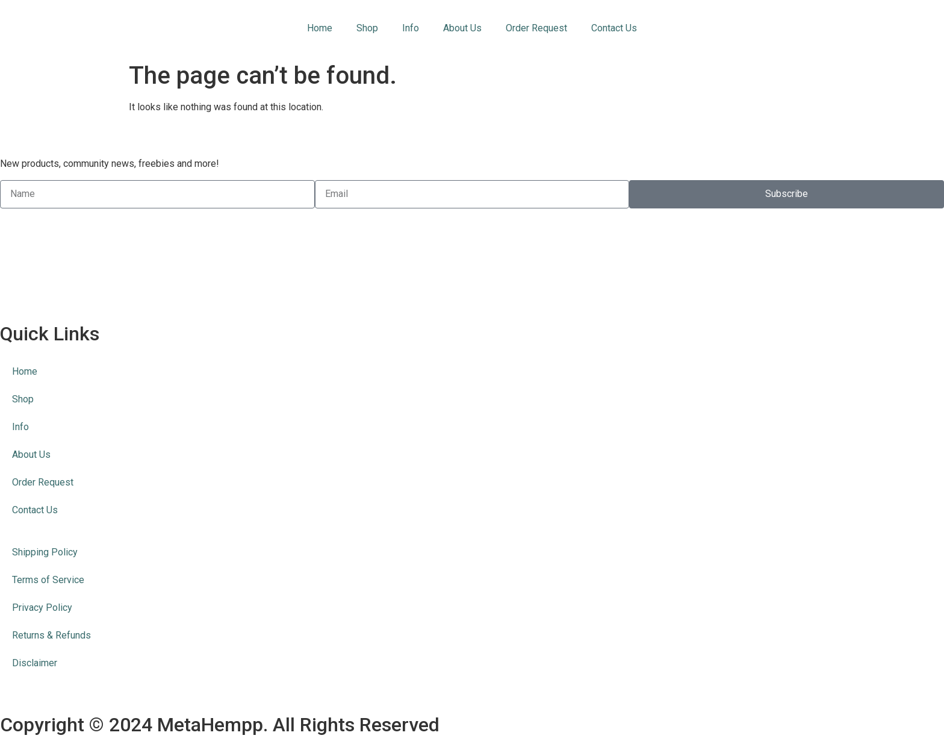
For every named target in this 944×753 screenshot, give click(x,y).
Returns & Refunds (51, 635)
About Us (462, 28)
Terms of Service (48, 580)
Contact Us (614, 28)
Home (319, 28)
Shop (367, 28)
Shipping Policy (45, 552)
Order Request (536, 28)
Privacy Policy (42, 607)
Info (410, 28)
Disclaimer (34, 663)
